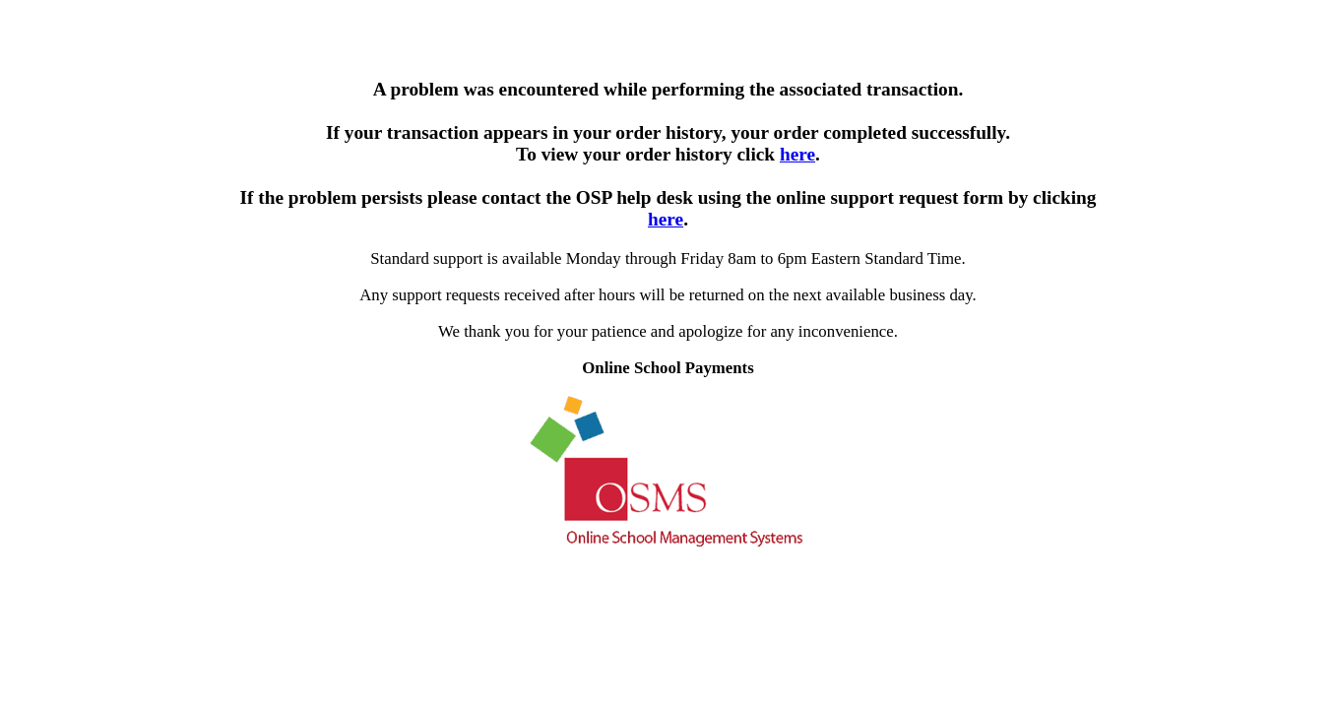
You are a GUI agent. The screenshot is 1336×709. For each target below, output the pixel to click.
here (797, 154)
